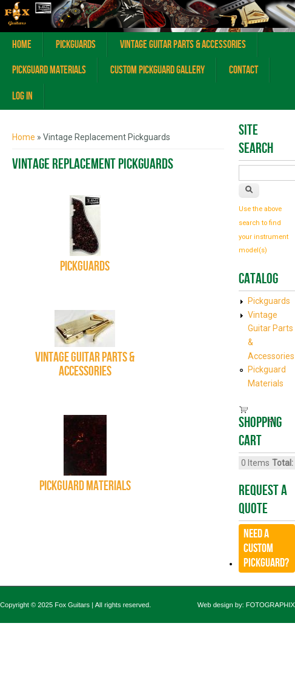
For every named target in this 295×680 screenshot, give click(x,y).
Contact (243, 70)
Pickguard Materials (49, 70)
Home (21, 44)
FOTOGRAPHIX (270, 604)
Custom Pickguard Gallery (157, 70)
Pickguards (76, 44)
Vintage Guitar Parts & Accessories (183, 44)
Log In (22, 96)
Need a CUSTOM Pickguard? (266, 548)
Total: (282, 463)
